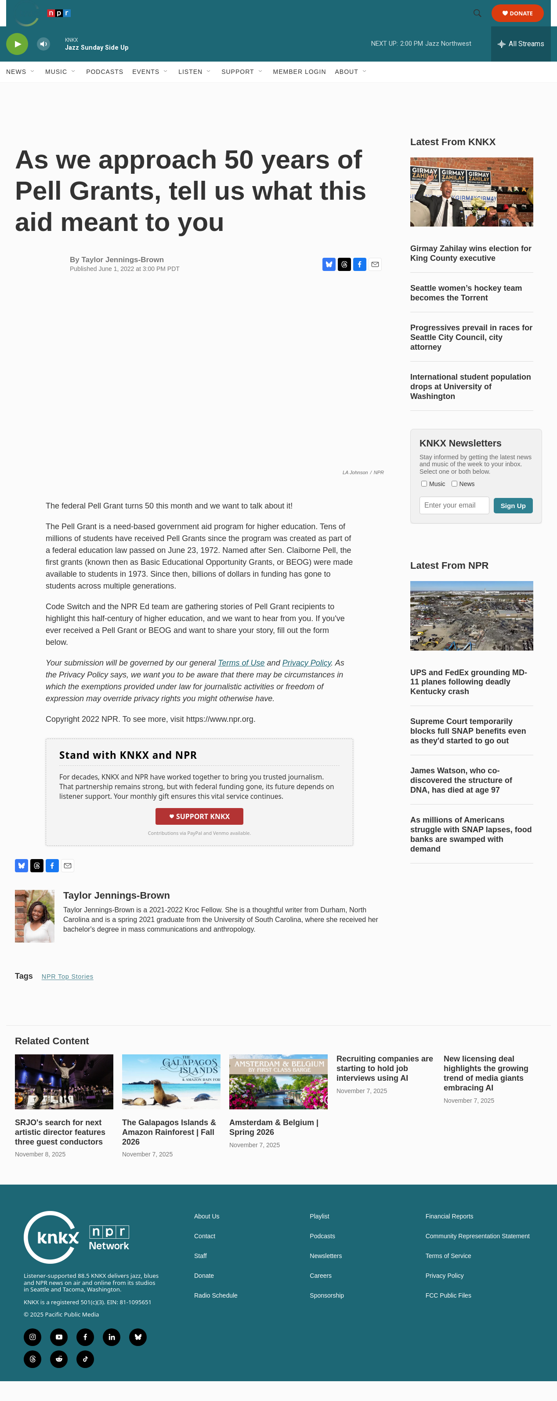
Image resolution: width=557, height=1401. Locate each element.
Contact (204, 1256)
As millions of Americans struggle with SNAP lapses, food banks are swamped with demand (471, 854)
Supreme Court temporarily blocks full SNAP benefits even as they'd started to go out (468, 751)
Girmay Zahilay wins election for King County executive (471, 273)
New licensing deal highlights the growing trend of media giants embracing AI (486, 1093)
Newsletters (326, 1276)
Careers (321, 1295)
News (16, 91)
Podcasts (104, 91)
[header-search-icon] (481, 23)
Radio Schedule (216, 1315)
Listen (190, 91)
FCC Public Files (448, 1315)
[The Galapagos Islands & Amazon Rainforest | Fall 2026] (171, 1101)
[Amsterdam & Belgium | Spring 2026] (278, 1101)
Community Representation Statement (478, 1256)
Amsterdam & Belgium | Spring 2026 (273, 1147)
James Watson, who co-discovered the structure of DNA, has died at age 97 (461, 800)
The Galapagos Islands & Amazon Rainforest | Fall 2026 (169, 1152)
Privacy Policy (445, 1295)
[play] (17, 64)
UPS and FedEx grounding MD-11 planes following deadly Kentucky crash (468, 702)
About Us (207, 1236)
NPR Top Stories (68, 996)
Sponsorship (327, 1315)
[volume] (43, 64)
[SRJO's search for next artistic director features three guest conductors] (64, 1101)
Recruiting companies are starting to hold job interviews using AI (384, 1088)
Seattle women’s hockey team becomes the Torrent (466, 313)
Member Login (299, 91)
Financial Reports (450, 1236)
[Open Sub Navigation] (32, 91)
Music (56, 91)
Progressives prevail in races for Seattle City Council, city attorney (471, 357)
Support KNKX (199, 836)
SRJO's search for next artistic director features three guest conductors (60, 1152)
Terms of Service (448, 1276)
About (346, 91)
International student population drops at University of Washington (470, 406)
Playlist (319, 1236)
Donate (527, 23)
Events (145, 91)
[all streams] (521, 63)
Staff (200, 1276)
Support (237, 91)
